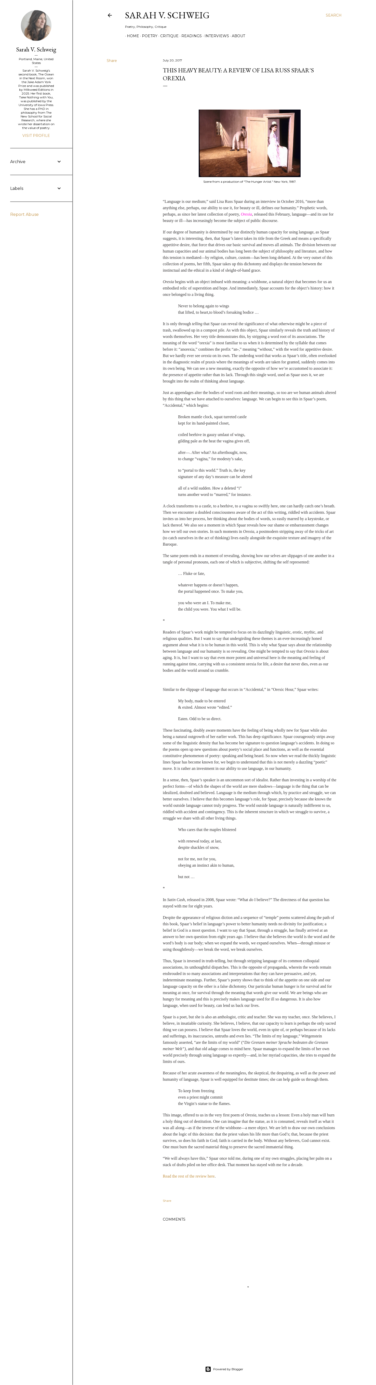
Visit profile (36, 135)
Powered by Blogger (224, 1369)
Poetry (148, 36)
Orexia (246, 214)
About (236, 36)
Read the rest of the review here (188, 1176)
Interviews (215, 36)
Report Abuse (24, 214)
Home (131, 36)
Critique (167, 36)
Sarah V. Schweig (167, 15)
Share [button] (112, 60)
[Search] (334, 15)
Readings (190, 36)
